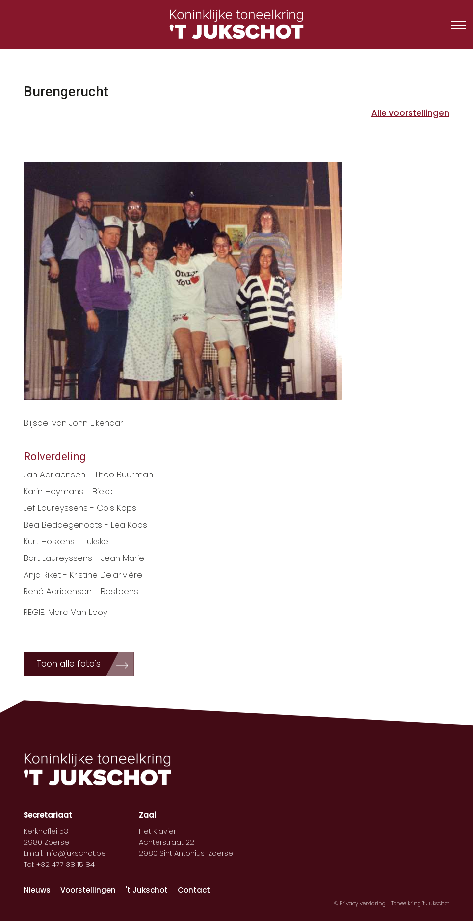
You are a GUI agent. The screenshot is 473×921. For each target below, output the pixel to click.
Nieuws (37, 890)
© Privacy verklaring (360, 903)
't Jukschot (147, 890)
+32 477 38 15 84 (65, 864)
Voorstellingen (88, 890)
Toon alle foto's (68, 664)
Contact (194, 890)
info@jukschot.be (75, 853)
